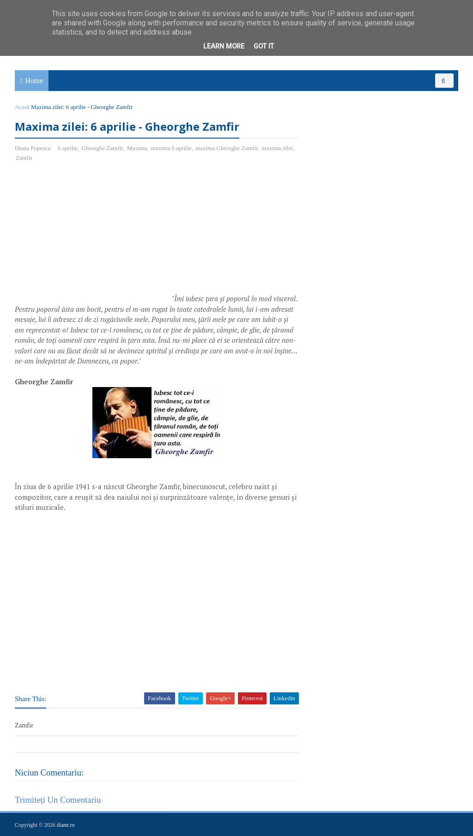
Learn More (223, 46)
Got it (264, 46)
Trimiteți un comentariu (58, 800)
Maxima (137, 148)
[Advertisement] (92, 236)
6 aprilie (68, 148)
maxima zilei (277, 148)
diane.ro (66, 825)
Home (34, 81)
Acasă (22, 106)
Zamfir (24, 157)
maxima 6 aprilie (171, 148)
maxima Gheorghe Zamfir (226, 148)
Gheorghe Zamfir (102, 148)
